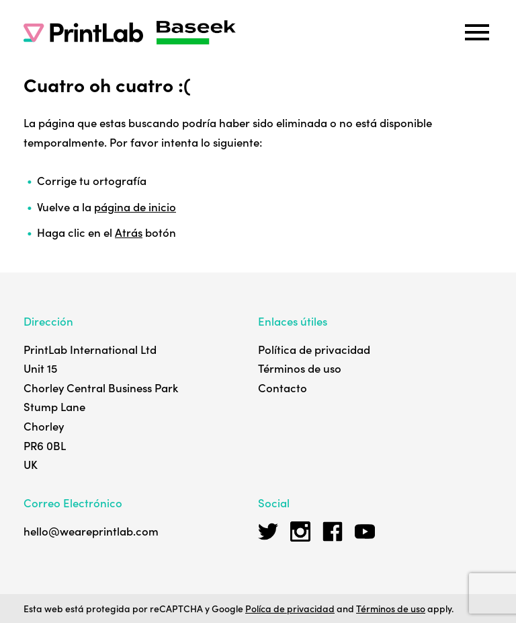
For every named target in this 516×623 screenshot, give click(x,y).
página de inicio (135, 206)
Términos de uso (299, 368)
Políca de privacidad (290, 608)
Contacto (282, 387)
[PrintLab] (83, 32)
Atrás (128, 232)
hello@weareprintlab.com (91, 531)
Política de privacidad (314, 349)
